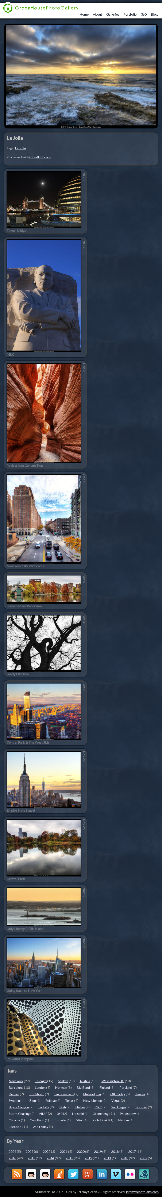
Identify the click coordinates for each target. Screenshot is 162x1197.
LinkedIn (102, 1174)
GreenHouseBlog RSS (17, 1174)
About (97, 14)
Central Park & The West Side (28, 742)
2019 (98, 1151)
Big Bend (83, 1087)
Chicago (41, 1081)
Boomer (141, 1107)
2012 (88, 1158)
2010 (124, 1158)
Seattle (63, 1081)
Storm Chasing (19, 1114)
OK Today (117, 1094)
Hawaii (140, 1094)
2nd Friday (40, 1127)
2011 (107, 1158)
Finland (104, 1087)
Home (84, 14)
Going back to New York (24, 990)
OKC (98, 1107)
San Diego (118, 1107)
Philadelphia (92, 1094)
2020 (81, 1151)
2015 (31, 1158)
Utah (62, 1107)
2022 (46, 1151)
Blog (154, 14)
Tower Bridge (16, 230)
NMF (43, 1114)
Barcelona (16, 1087)
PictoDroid (100, 1120)
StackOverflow (59, 1174)
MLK (10, 354)
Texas (69, 1100)
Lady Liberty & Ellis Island (25, 928)
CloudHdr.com (40, 157)
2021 (64, 1151)
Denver (14, 1094)
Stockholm (36, 1094)
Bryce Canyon (19, 1107)
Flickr (130, 1174)
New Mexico (92, 1100)
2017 (132, 1151)
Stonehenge (101, 1114)
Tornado (60, 1120)
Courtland (37, 1120)
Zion (32, 1100)
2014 (50, 1158)
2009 (143, 1158)
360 (144, 14)
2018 (115, 1151)
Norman (61, 1087)
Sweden (14, 1100)
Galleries (112, 14)
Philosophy (128, 1114)
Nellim (80, 1107)
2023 (29, 1151)
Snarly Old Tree (18, 674)
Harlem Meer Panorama (24, 606)
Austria (85, 1081)
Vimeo (116, 1174)
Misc (79, 1120)
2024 (12, 1151)
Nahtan (123, 1120)
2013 (69, 1158)
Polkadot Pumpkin (20, 1059)
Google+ (87, 1174)
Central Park (16, 878)
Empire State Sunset (21, 810)
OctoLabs (144, 1174)
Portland (125, 1087)
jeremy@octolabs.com (142, 1192)
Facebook (16, 1127)
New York (16, 1081)
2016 (12, 1158)
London (40, 1087)
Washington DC (112, 1081)
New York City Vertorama (25, 566)
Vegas (115, 1100)
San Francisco (64, 1094)
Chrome (14, 1120)
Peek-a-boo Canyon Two (25, 465)
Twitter (73, 1174)
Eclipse (50, 1100)
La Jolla (20, 148)
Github (31, 1174)
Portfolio (130, 14)
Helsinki (78, 1114)
